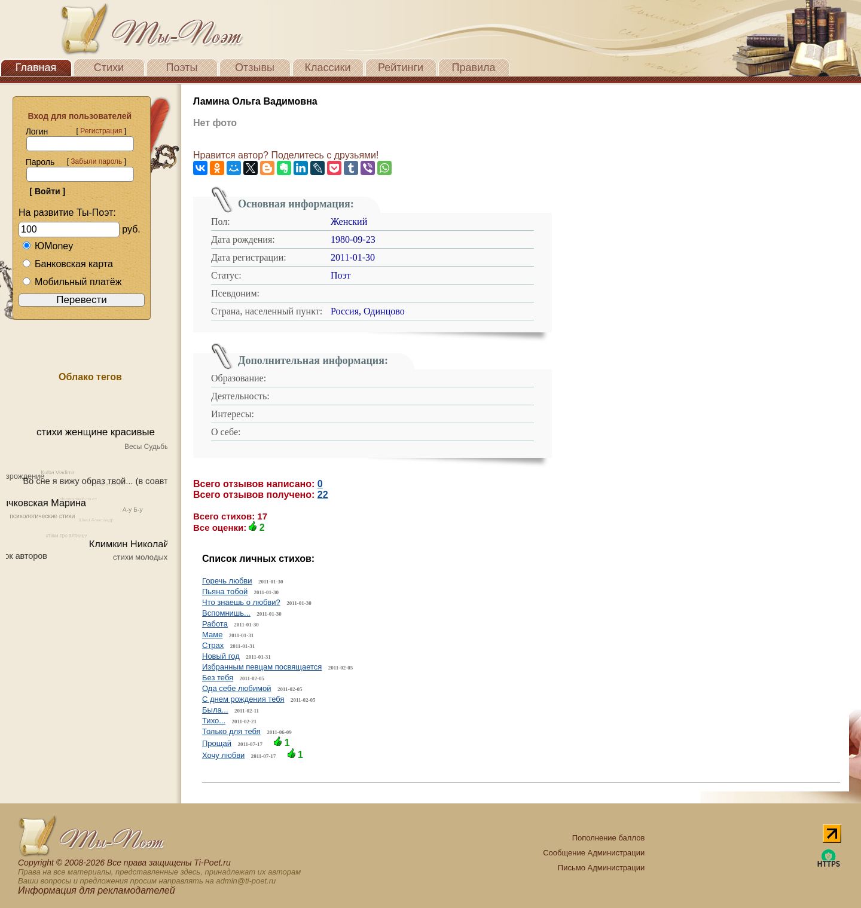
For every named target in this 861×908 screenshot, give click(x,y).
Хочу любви (223, 755)
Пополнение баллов (608, 837)
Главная (36, 68)
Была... (215, 709)
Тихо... (213, 720)
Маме (212, 634)
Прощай (216, 743)
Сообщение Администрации (594, 852)
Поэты (182, 68)
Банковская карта (67, 264)
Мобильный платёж (71, 282)
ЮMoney (47, 246)
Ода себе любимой (236, 688)
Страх (213, 645)
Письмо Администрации (601, 867)
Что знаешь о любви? (241, 602)
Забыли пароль (96, 161)
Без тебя (217, 677)
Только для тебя (231, 731)
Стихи (109, 68)
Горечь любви (227, 580)
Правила (473, 68)
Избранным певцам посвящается (262, 666)
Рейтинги (400, 68)
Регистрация (101, 131)
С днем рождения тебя (243, 699)
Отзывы (254, 68)
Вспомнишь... (226, 613)
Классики (328, 68)
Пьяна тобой (225, 591)
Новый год (221, 656)
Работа (215, 623)
